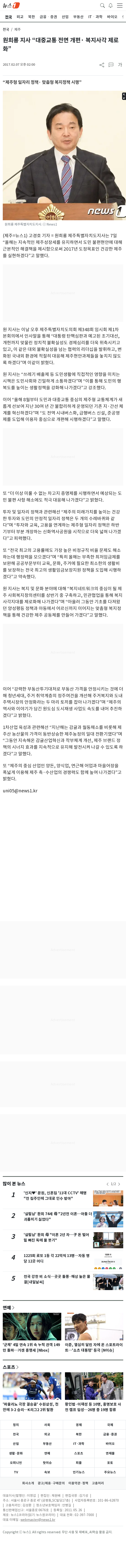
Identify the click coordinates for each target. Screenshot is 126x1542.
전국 (6, 29)
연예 (7, 1307)
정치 (16, 1425)
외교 (47, 1434)
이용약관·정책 (78, 1483)
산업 (16, 1444)
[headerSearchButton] (102, 5)
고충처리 (98, 1483)
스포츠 (9, 1367)
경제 (79, 1425)
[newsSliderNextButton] (119, 1184)
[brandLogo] (11, 5)
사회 (47, 1425)
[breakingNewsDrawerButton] (110, 5)
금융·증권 (110, 1434)
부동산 (47, 1444)
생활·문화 (16, 1453)
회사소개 (28, 1483)
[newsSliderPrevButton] (107, 1184)
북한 (79, 1434)
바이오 (110, 1444)
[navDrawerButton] (119, 5)
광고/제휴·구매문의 (51, 1483)
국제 (110, 1425)
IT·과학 (78, 1444)
